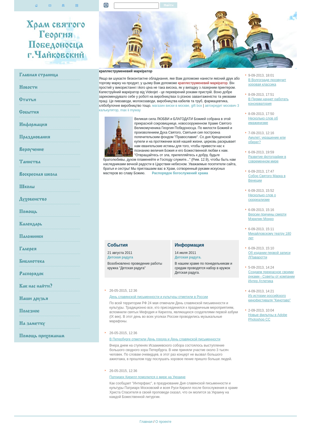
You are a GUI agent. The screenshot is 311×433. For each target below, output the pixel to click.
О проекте (164, 422)
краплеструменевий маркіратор (202, 83)
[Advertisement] (131, 206)
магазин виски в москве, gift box (177, 106)
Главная (146, 422)
